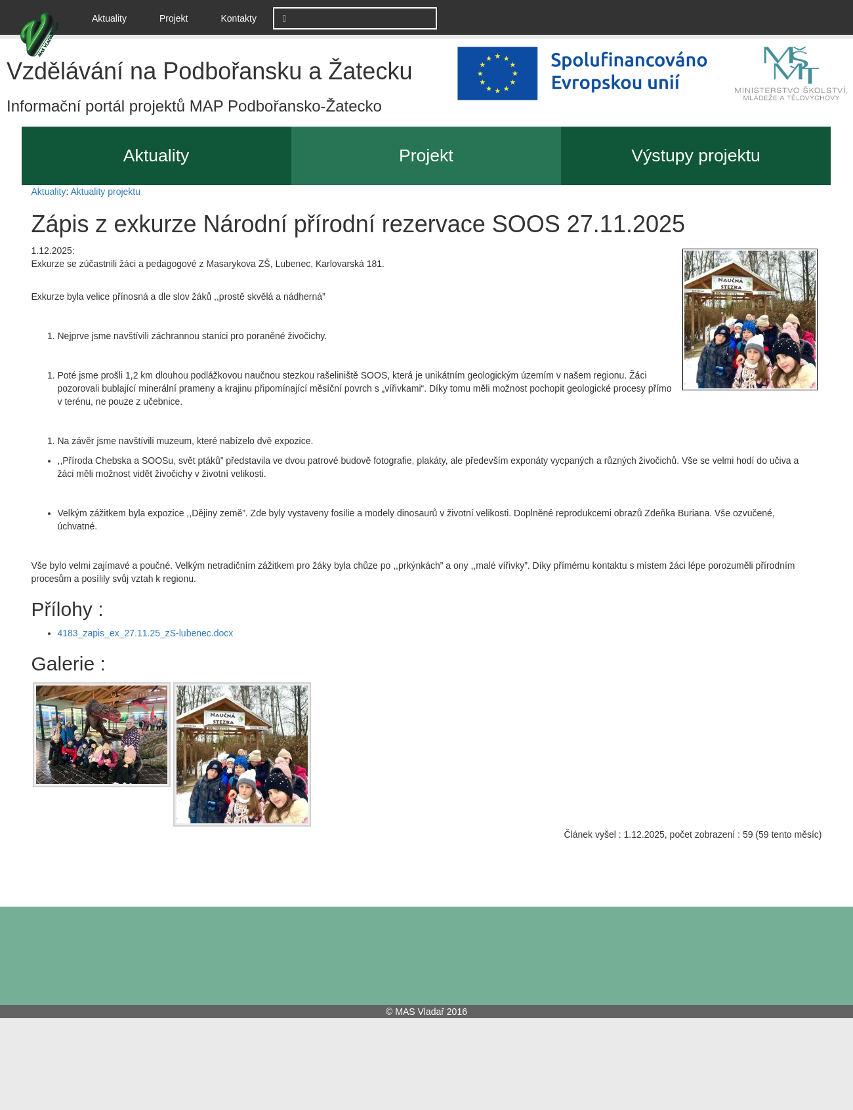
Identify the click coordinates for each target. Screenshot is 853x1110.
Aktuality (114, 17)
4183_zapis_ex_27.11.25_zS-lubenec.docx (146, 633)
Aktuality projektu (105, 191)
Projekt (173, 18)
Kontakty (239, 18)
